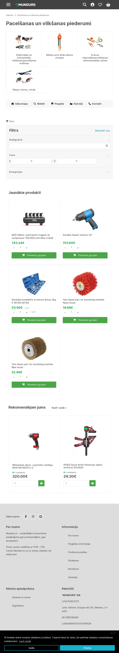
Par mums (73, 535)
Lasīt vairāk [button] (25, 641)
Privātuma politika (77, 552)
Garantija (72, 577)
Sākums (9, 15)
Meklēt (39, 103)
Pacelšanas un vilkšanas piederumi (33, 15)
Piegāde (57, 103)
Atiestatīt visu (102, 130)
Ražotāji (76, 103)
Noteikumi (73, 568)
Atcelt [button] (113, 633)
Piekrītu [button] (87, 648)
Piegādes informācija (79, 543)
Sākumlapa (19, 103)
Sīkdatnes (73, 560)
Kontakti (95, 103)
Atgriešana (18, 605)
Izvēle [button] (31, 648)
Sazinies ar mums (21, 597)
